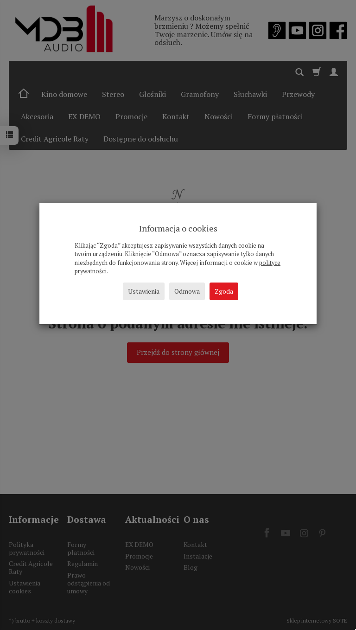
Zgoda (224, 291)
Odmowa (187, 291)
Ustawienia (143, 291)
